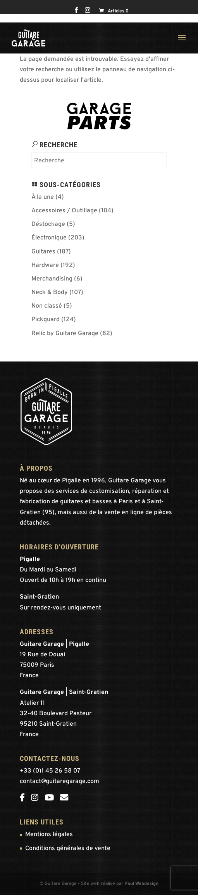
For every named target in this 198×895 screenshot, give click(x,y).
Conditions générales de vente (67, 848)
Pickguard (45, 320)
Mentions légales (49, 834)
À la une (42, 197)
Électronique (49, 238)
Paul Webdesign (141, 884)
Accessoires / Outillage (64, 211)
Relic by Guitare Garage (64, 333)
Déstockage (48, 224)
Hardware (45, 265)
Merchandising (51, 279)
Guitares (43, 252)
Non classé (46, 306)
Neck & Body (49, 292)
